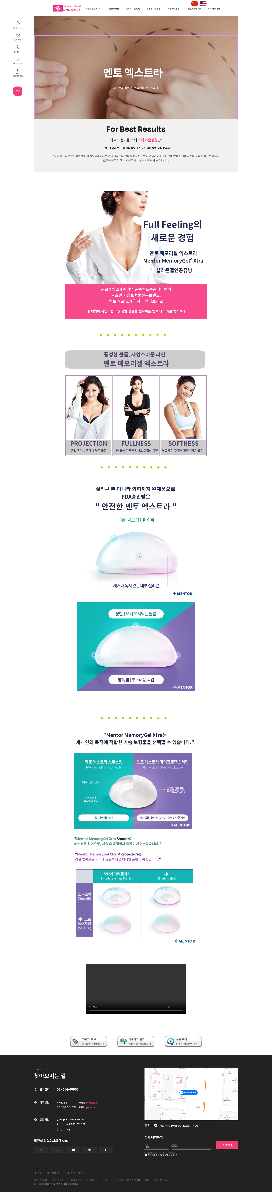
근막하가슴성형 (133, 9)
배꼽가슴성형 (173, 9)
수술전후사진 (113, 9)
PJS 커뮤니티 (214, 9)
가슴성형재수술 (194, 9)
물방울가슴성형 (153, 9)
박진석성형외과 (93, 9)
